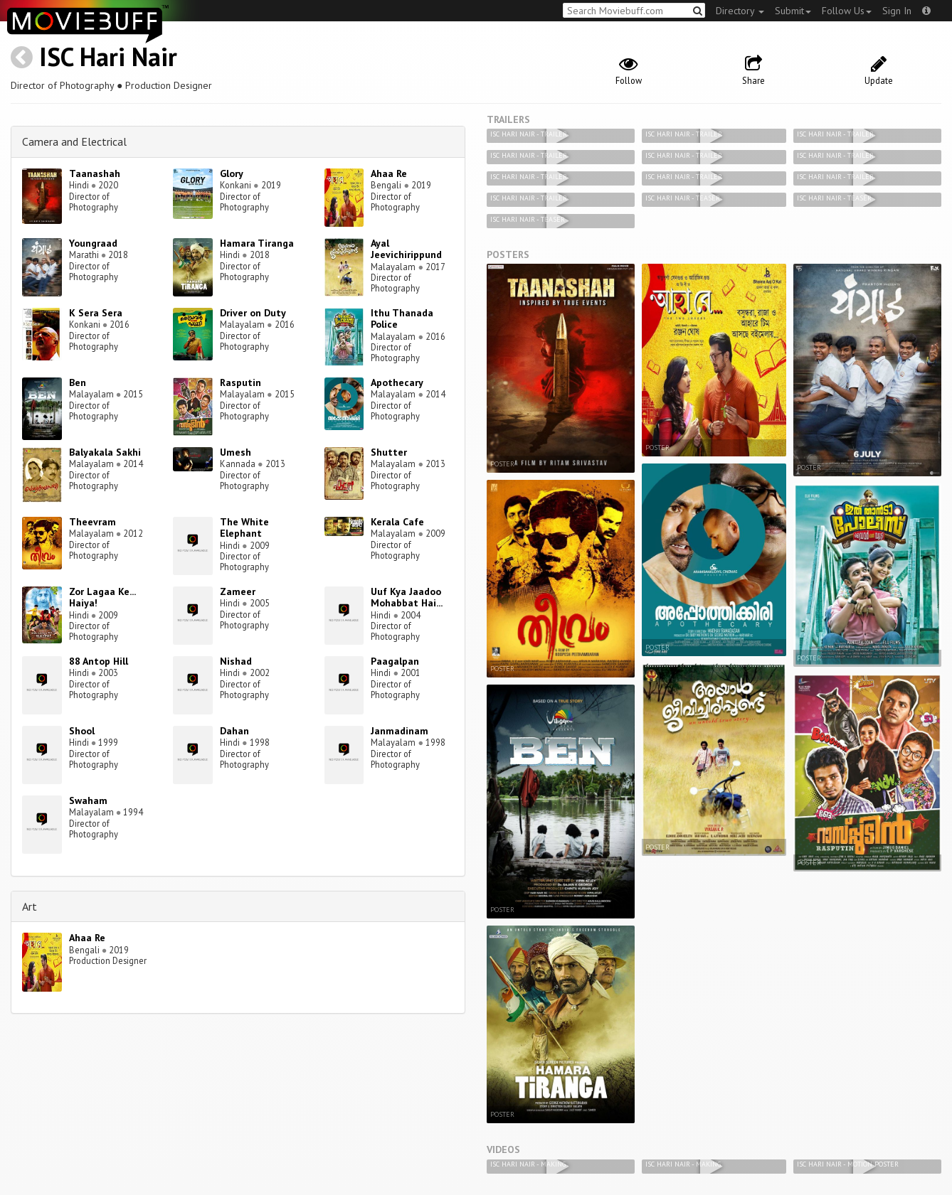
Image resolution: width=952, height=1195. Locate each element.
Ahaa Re (389, 173)
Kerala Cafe (397, 521)
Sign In (896, 10)
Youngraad (93, 243)
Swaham (88, 800)
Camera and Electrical (74, 141)
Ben (77, 382)
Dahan (234, 730)
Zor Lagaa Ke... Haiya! (102, 597)
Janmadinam (399, 730)
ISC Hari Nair (108, 56)
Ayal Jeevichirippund (406, 249)
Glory (231, 173)
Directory (740, 10)
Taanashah (94, 173)
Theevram (92, 521)
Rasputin (240, 382)
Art (29, 906)
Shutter (389, 452)
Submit (793, 10)
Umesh (235, 452)
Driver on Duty (253, 312)
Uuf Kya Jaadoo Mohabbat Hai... (407, 597)
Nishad (236, 661)
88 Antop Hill (98, 661)
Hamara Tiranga (257, 243)
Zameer (237, 591)
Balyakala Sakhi (105, 452)
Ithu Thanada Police (402, 318)
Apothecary (397, 382)
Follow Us (847, 10)
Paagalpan (395, 661)
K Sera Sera (95, 312)
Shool (82, 730)
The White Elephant (244, 527)
